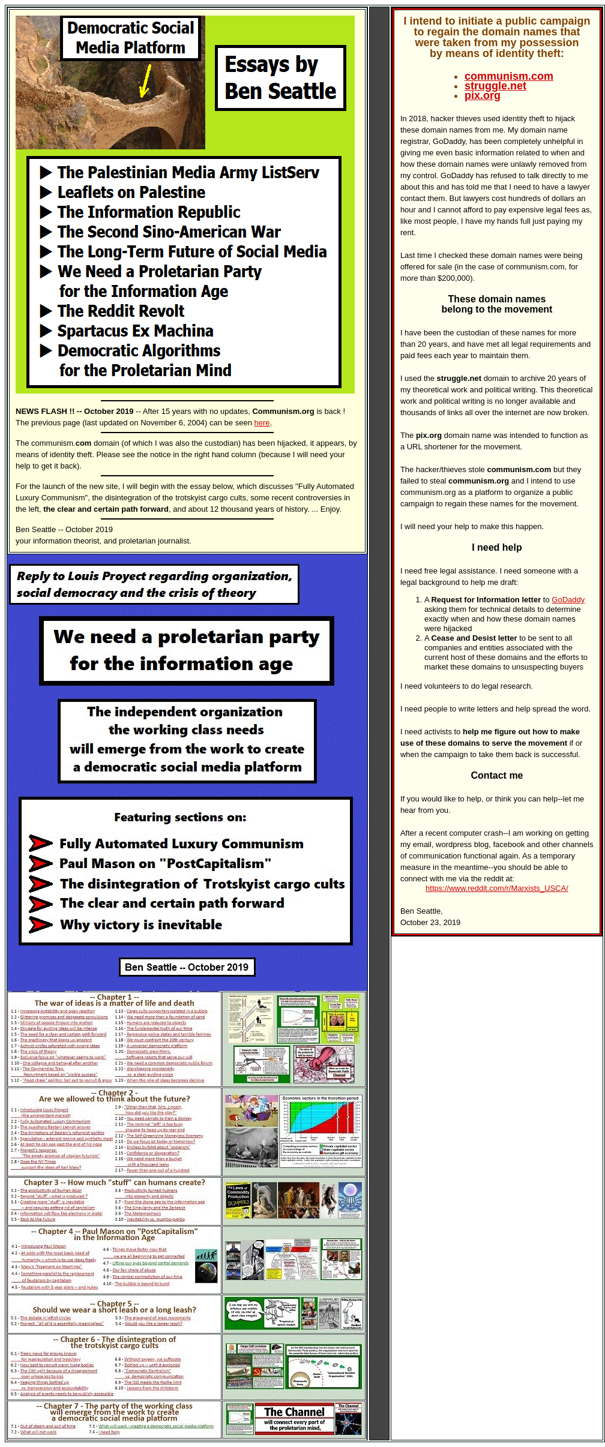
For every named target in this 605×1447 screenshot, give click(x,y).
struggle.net (495, 86)
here (261, 422)
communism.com (509, 76)
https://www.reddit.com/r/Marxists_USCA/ (497, 888)
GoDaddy (568, 599)
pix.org (483, 95)
